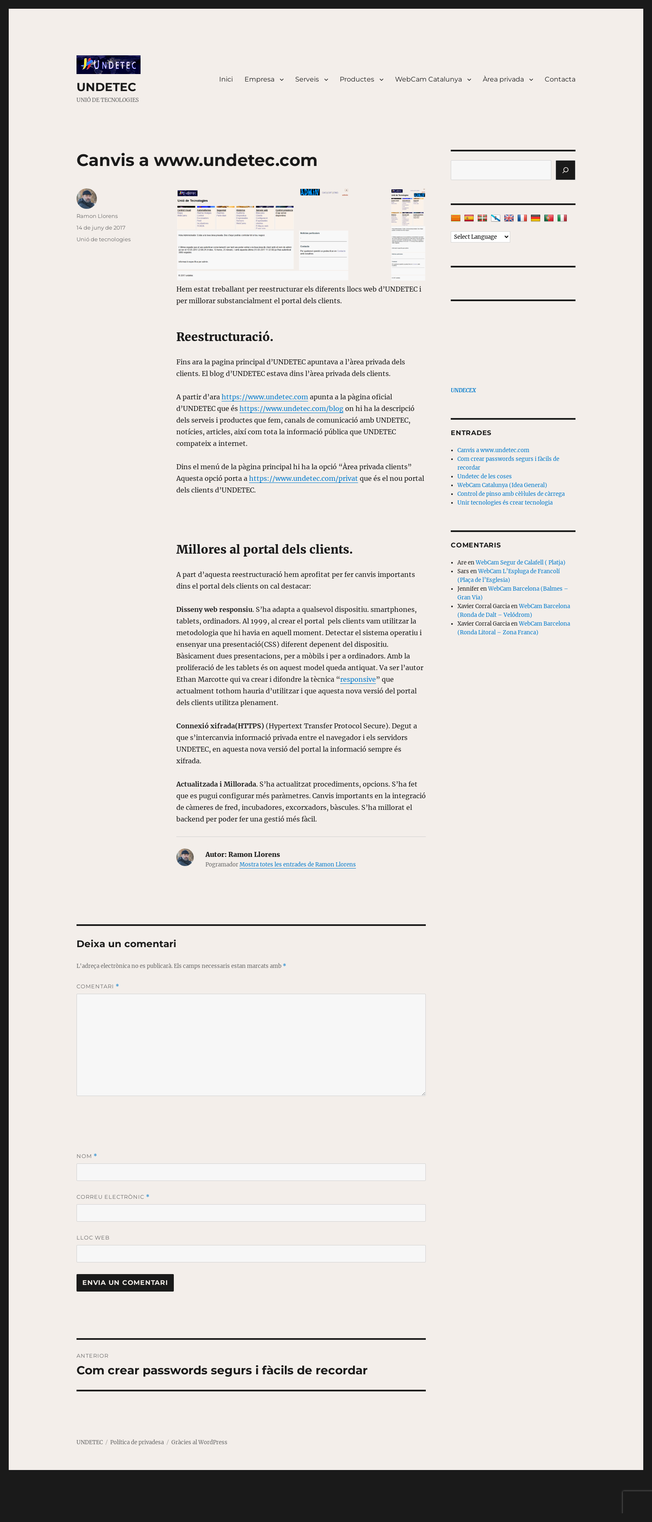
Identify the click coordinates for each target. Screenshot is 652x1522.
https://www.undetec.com (265, 397)
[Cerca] (565, 170)
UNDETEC (106, 87)
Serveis (307, 79)
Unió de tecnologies (104, 239)
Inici (226, 79)
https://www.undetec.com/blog (291, 408)
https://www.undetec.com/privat (303, 478)
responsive (358, 679)
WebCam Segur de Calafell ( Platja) (521, 562)
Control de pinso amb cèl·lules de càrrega (511, 493)
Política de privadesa (137, 1442)
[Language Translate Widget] (480, 237)
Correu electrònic (113, 1196)
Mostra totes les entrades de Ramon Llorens (298, 864)
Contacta (560, 79)
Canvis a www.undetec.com (493, 450)
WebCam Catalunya (428, 79)
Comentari (98, 986)
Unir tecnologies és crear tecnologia (505, 502)
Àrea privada (503, 79)
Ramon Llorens (97, 216)
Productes (357, 79)
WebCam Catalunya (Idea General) (502, 485)
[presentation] (140, 1124)
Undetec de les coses (484, 476)
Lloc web (93, 1237)
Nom (87, 1156)
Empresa (259, 79)
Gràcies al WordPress (199, 1442)
